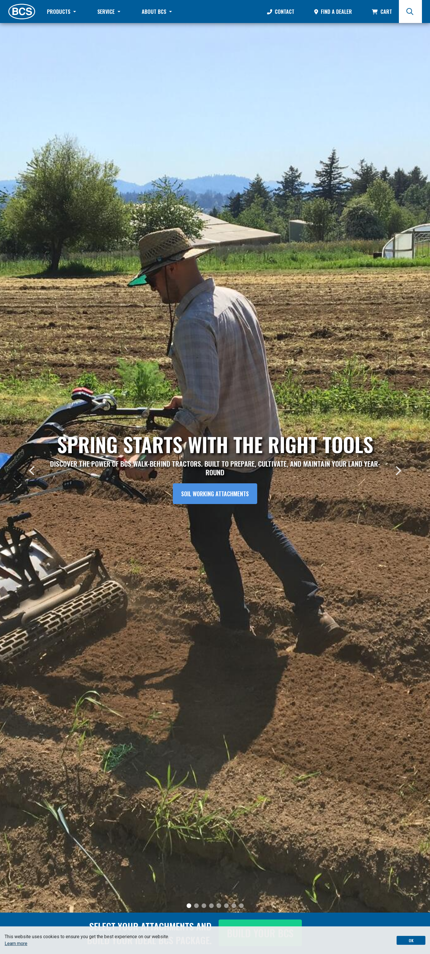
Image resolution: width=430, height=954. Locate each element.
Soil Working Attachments (215, 493)
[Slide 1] (189, 905)
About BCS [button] (155, 11)
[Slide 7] (234, 905)
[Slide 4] (211, 905)
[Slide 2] (196, 905)
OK (411, 940)
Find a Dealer (333, 11)
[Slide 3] (204, 905)
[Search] (410, 11)
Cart (382, 11)
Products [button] (59, 11)
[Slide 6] (226, 905)
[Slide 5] (219, 905)
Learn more (16, 943)
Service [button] (106, 11)
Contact (280, 11)
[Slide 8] (241, 905)
